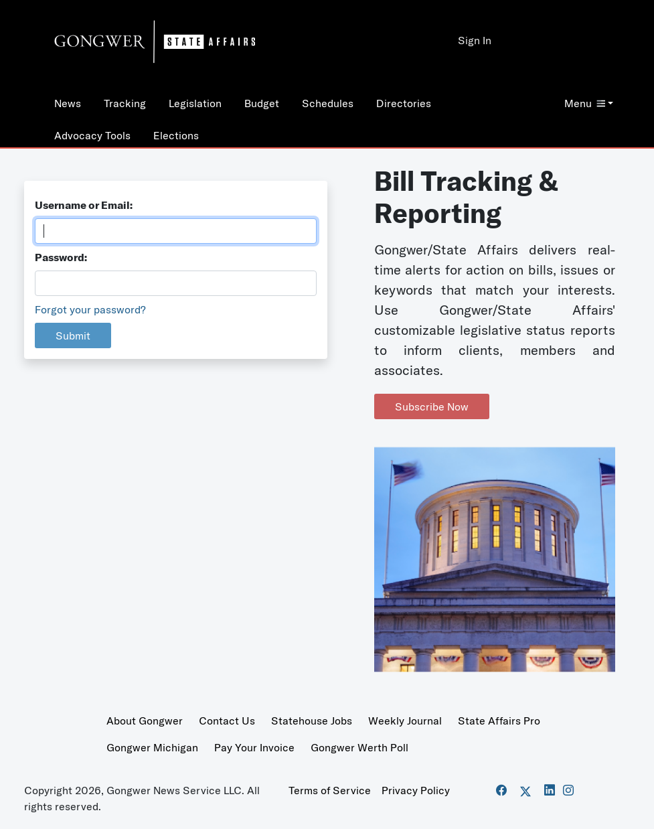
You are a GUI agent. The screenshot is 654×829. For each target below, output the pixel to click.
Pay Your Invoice (254, 747)
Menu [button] (584, 103)
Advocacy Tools (92, 135)
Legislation (195, 103)
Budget (261, 103)
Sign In (474, 40)
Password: (61, 257)
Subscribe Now (432, 406)
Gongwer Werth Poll (359, 747)
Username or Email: (84, 205)
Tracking (125, 103)
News (67, 103)
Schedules (327, 103)
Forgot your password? (90, 309)
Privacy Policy (416, 790)
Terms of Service (330, 790)
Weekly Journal (405, 720)
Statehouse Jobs (311, 720)
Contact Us (227, 720)
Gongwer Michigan (152, 747)
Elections (176, 135)
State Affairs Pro (499, 720)
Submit (73, 335)
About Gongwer (144, 720)
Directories (403, 103)
